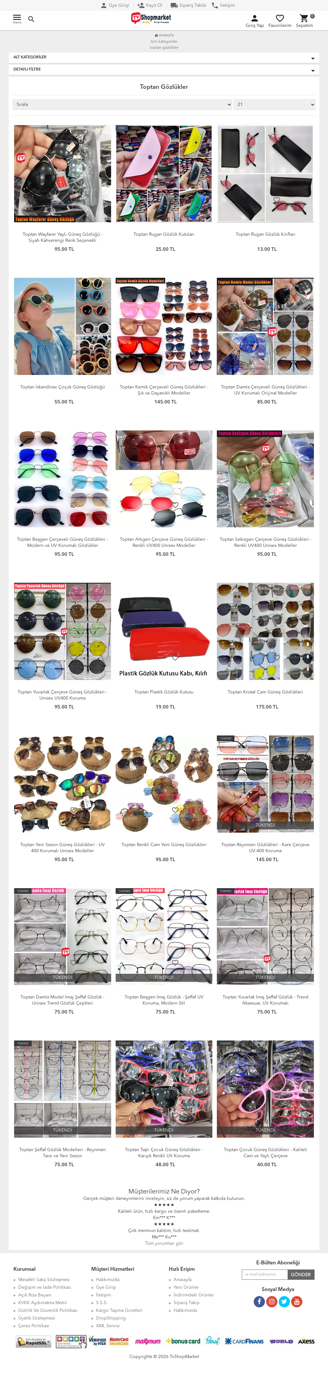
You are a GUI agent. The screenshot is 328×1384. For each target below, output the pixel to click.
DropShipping (111, 1318)
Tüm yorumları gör (164, 1243)
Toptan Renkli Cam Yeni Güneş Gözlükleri (164, 845)
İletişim (223, 5)
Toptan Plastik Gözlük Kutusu (164, 692)
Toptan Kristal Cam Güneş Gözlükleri (265, 692)
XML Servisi (108, 1326)
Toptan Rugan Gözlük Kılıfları (265, 234)
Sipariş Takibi (188, 5)
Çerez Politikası (33, 1326)
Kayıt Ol (149, 5)
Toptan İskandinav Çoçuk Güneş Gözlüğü (62, 387)
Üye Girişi (114, 5)
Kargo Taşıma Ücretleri (119, 1310)
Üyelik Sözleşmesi (36, 1318)
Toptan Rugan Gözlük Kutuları (164, 234)
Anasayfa (164, 35)
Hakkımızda (185, 1310)
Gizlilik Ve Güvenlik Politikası (48, 1310)
